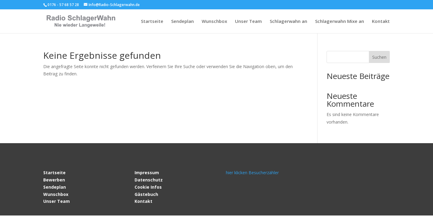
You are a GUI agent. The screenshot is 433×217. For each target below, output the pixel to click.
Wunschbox (214, 21)
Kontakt (381, 21)
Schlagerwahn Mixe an (339, 21)
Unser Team (248, 21)
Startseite (152, 21)
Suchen (379, 57)
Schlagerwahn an (288, 21)
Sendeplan (182, 21)
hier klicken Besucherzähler (252, 172)
